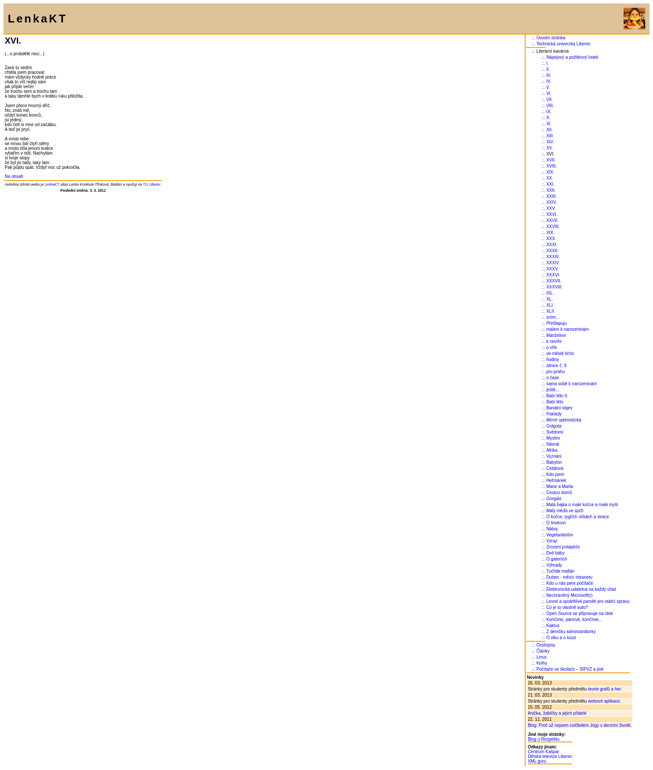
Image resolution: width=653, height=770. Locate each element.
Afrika (552, 450)
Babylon (554, 462)
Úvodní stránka (550, 37)
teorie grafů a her (604, 689)
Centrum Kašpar (543, 751)
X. (548, 117)
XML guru (537, 761)
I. (547, 63)
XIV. (550, 141)
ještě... (552, 389)
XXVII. (552, 220)
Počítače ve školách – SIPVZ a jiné (570, 669)
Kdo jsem (555, 474)
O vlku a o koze (561, 637)
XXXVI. (553, 275)
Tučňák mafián (560, 571)
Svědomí (554, 432)
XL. (549, 299)
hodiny (552, 359)
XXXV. (552, 268)
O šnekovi (555, 522)
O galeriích (556, 559)
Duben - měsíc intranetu (569, 577)
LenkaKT (51, 184)
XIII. (550, 135)
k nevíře (554, 341)
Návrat (552, 444)
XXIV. (551, 202)
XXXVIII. (554, 287)
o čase (552, 377)
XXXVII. (553, 281)
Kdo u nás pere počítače (569, 583)
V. (548, 87)
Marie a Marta (559, 486)
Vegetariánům (559, 534)
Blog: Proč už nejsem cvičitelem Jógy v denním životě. (580, 725)
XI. (549, 123)
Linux (541, 657)
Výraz (552, 541)
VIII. (550, 105)
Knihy (541, 663)
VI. (549, 93)
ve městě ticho (560, 353)
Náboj (552, 528)
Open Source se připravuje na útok (579, 613)
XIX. (550, 172)
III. (548, 75)
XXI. (550, 184)
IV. (548, 81)
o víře (551, 347)
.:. (533, 37)
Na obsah (14, 176)
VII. (549, 99)
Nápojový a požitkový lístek (572, 57)
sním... (552, 317)
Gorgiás (553, 498)
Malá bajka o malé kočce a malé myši (582, 504)
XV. (549, 148)
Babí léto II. (557, 395)
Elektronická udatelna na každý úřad (581, 589)
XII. (549, 129)
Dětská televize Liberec (550, 756)
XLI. (550, 305)
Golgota (553, 426)
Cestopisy (545, 645)
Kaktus (553, 625)
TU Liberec (152, 184)
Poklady (554, 414)
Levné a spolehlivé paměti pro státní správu (588, 601)
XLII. (550, 311)
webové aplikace (604, 701)
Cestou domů (559, 492)
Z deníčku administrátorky (571, 631)
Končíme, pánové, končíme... (574, 619)
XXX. (551, 238)
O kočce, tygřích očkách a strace (577, 516)
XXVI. (552, 214)
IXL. (550, 293)
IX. (549, 111)
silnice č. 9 (556, 365)
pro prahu (555, 371)
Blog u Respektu (543, 739)
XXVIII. (553, 226)
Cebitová (554, 468)
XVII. (551, 160)
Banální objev (559, 408)
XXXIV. (553, 262)
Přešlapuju (556, 323)
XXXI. (552, 244)
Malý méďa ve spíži (564, 510)
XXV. (551, 208)
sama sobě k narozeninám (571, 383)
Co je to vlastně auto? (567, 607)
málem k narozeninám (567, 329)
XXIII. (551, 196)
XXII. (551, 190)
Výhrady (554, 565)
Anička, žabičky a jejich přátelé (557, 713)
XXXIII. (553, 256)
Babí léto (554, 401)
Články (543, 651)
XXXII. (552, 250)
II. (548, 69)
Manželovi (556, 335)
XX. (549, 178)
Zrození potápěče (563, 547)
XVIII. (551, 166)
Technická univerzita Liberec (563, 43)
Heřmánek (556, 480)
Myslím (553, 438)
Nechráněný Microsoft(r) (569, 595)
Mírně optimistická (563, 420)
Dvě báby (555, 553)
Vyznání (554, 456)
